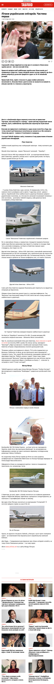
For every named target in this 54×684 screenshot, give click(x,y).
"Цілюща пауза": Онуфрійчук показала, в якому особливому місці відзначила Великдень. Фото (40, 679)
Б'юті (19, 9)
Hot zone (31, 9)
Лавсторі (25, 9)
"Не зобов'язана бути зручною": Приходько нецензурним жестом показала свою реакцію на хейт (13, 628)
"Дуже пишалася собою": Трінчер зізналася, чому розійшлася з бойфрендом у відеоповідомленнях (40, 653)
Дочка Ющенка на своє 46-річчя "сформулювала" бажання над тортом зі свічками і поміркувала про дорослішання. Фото (13, 603)
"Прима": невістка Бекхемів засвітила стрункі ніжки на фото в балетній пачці (40, 628)
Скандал (10, 9)
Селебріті (4, 9)
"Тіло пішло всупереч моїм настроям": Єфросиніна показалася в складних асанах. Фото (13, 679)
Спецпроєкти (39, 9)
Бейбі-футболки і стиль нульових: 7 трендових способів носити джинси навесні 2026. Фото (40, 603)
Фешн (15, 9)
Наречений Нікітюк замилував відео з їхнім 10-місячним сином (13, 651)
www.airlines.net (11, 547)
